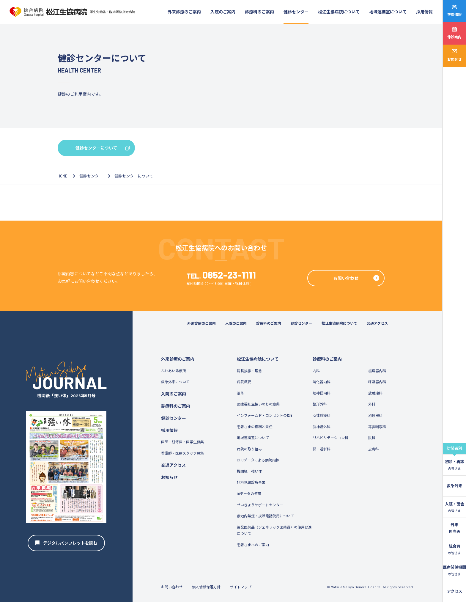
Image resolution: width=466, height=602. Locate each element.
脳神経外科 (321, 427)
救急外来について (175, 382)
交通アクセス (377, 323)
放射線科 (375, 393)
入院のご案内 (222, 11)
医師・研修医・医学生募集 (182, 442)
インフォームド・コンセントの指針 (265, 415)
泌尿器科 (375, 415)
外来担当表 (454, 528)
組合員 (454, 550)
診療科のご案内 (259, 11)
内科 (316, 371)
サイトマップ (240, 587)
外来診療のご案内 (184, 11)
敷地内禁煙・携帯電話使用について (265, 516)
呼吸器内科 (377, 382)
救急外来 (454, 485)
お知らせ (169, 477)
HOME (62, 176)
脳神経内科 (321, 393)
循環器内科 (377, 371)
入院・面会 (454, 507)
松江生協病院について (339, 11)
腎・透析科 (321, 449)
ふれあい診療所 (173, 371)
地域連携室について (388, 11)
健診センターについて (96, 147)
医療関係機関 (454, 571)
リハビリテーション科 (330, 438)
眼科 (371, 438)
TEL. (221, 275)
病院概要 (244, 382)
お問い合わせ (345, 278)
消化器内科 (321, 382)
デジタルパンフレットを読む (70, 543)
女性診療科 (321, 415)
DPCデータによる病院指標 (258, 460)
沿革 (240, 393)
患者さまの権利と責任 (255, 427)
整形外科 (320, 404)
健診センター (296, 11)
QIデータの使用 (249, 493)
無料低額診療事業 (251, 482)
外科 (371, 404)
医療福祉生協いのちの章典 (258, 404)
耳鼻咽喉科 (377, 427)
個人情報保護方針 (206, 587)
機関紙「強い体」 (251, 471)
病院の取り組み (249, 449)
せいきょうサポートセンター (260, 505)
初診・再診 (454, 465)
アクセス (454, 591)
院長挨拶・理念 (249, 371)
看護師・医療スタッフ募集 (182, 453)
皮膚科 (373, 449)
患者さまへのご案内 (253, 545)
